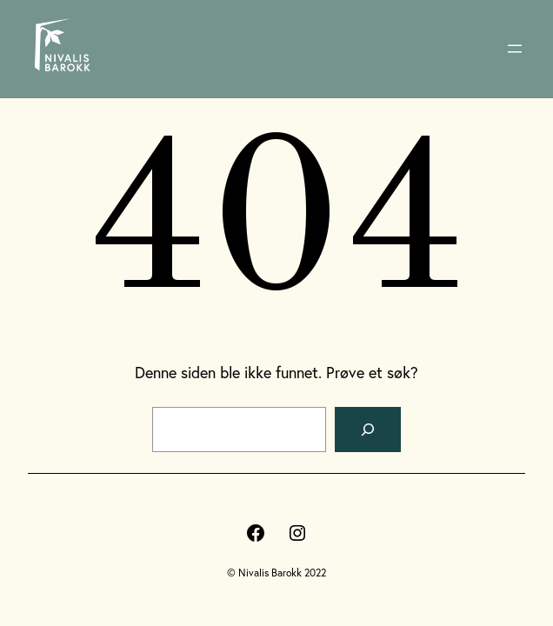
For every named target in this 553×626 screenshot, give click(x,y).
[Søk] (368, 429)
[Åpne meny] (514, 48)
